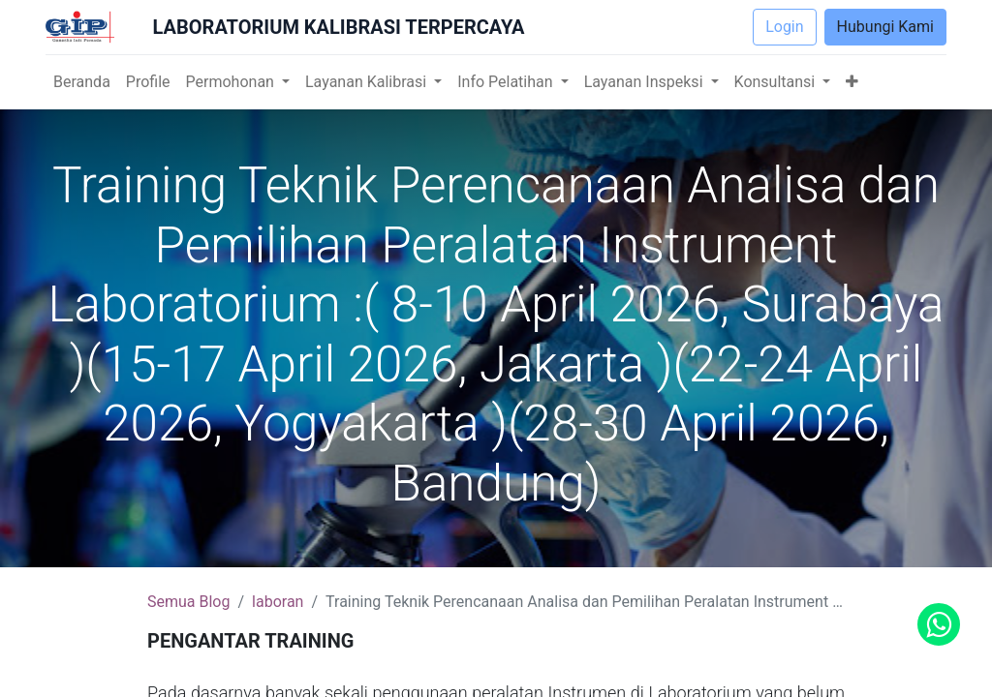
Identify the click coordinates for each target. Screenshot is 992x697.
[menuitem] (82, 82)
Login (784, 26)
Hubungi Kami (885, 26)
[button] (852, 82)
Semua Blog (188, 601)
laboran (277, 601)
